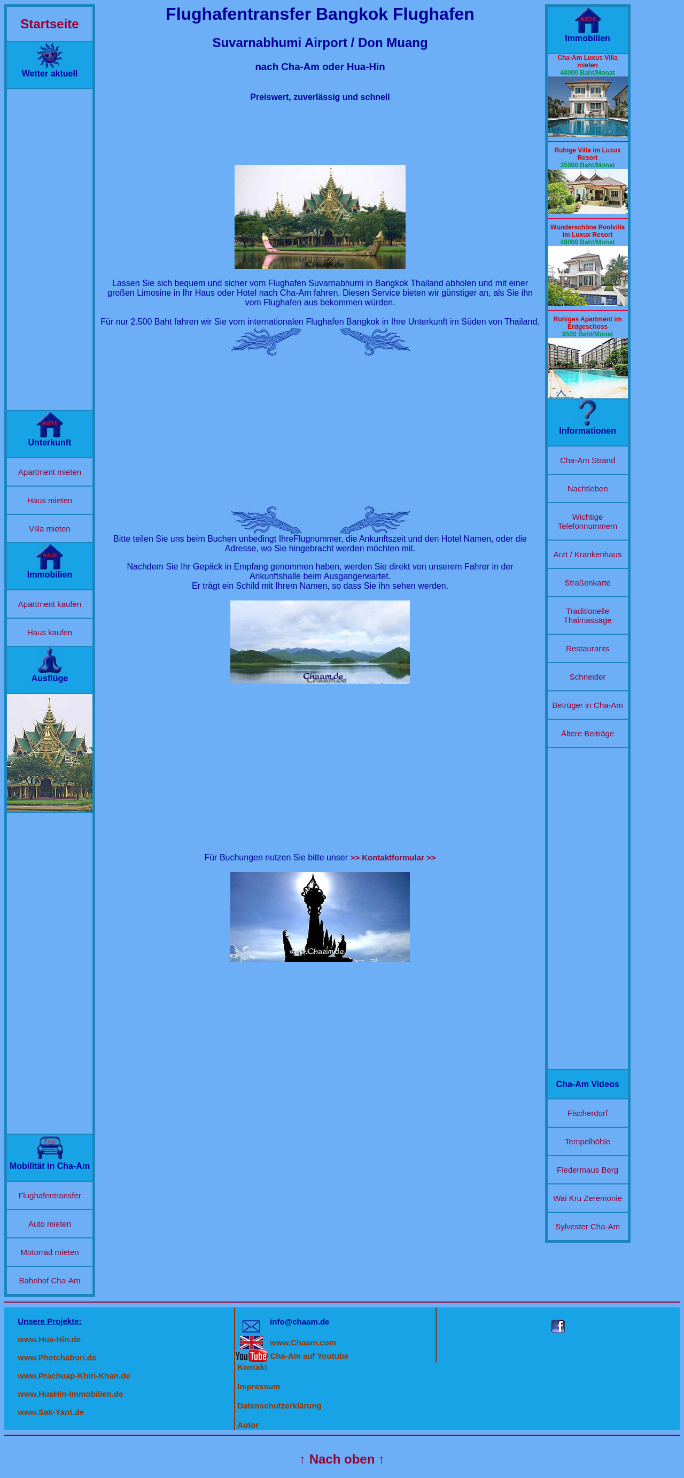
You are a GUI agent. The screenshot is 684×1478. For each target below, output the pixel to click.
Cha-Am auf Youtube (309, 1355)
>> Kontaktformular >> (393, 857)
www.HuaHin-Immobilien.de (70, 1393)
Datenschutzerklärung (279, 1405)
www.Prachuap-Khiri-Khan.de (74, 1375)
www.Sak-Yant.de (51, 1412)
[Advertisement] (49, 249)
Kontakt (252, 1367)
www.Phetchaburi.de (57, 1357)
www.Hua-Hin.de (49, 1339)
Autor (248, 1424)
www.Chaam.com (303, 1342)
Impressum (258, 1386)
